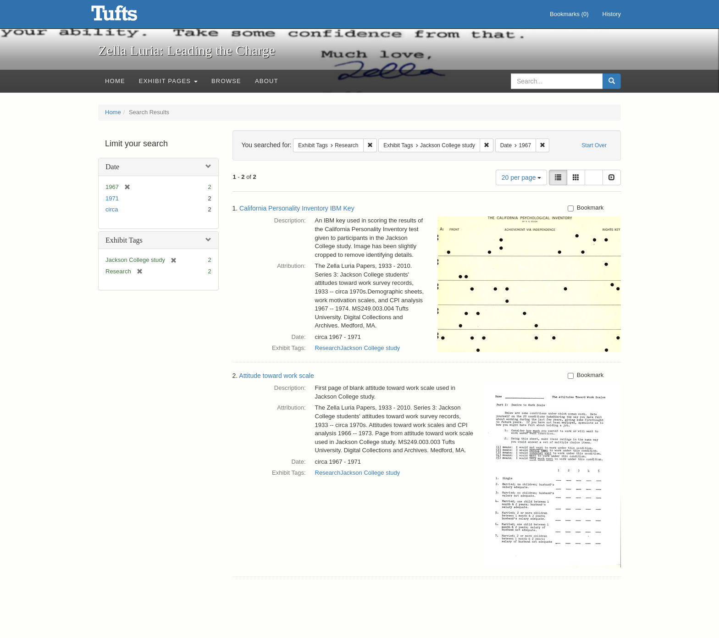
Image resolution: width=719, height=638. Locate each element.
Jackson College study (370, 347)
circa (111, 209)
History (612, 14)
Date (112, 167)
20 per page (522, 177)
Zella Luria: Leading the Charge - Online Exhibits (125, 16)
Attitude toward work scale (276, 375)
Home (115, 81)
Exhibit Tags (124, 240)
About (266, 81)
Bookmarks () (569, 14)
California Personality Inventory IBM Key (296, 208)
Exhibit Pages (168, 81)
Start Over (594, 145)
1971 (112, 198)
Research (328, 347)
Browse (226, 81)
